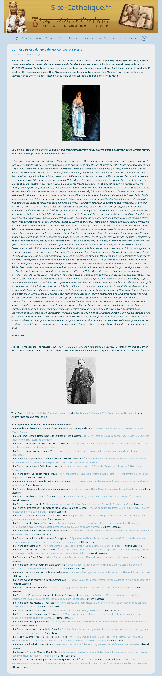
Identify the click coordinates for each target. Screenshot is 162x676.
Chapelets (74, 38)
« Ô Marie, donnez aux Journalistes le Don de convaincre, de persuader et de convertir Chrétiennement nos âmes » (79, 605)
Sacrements (110, 38)
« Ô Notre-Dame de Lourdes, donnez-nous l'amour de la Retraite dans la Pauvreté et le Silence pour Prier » (79, 446)
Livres (123, 38)
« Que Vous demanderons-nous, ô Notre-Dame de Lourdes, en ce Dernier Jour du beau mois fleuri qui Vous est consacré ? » (79, 654)
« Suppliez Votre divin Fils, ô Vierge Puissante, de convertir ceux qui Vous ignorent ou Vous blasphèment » (79, 518)
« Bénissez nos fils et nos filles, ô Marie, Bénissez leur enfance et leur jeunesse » (97, 645)
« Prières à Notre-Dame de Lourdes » (48, 413)
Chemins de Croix (92, 38)
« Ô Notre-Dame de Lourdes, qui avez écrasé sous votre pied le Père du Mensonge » (79, 484)
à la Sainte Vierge (31, 54)
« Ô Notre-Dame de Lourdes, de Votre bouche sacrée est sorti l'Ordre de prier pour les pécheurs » (79, 476)
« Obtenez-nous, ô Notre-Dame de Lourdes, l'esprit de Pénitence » (89, 504)
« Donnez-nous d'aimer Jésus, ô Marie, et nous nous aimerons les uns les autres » (95, 557)
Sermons (51, 38)
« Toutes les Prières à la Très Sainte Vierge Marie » (103, 413)
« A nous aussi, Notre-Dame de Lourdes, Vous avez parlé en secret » (107, 497)
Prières (62, 38)
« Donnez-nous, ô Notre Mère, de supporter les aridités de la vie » (107, 489)
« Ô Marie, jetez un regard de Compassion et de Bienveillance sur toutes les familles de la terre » (78, 624)
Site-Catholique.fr (81, 8)
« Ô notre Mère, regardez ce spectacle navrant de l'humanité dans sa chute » (80, 574)
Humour (133, 38)
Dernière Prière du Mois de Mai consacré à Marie (46, 50)
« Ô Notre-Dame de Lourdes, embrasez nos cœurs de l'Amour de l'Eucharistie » (80, 582)
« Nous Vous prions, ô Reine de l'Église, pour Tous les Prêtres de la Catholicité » (76, 468)
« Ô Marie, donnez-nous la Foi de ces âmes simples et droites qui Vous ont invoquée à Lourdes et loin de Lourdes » (76, 616)
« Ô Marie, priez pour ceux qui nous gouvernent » (74, 610)
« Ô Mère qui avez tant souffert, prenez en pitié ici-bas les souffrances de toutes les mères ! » (80, 533)
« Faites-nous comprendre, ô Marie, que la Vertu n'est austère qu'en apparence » (79, 453)
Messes (39, 38)
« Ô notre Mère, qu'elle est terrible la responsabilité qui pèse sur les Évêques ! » (94, 588)
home (17, 39)
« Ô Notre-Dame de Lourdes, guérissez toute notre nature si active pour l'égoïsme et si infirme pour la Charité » (80, 631)
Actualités (27, 38)
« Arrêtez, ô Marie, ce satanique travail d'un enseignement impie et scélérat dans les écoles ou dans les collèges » (75, 597)
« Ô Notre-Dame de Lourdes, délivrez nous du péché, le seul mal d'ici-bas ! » (83, 546)
